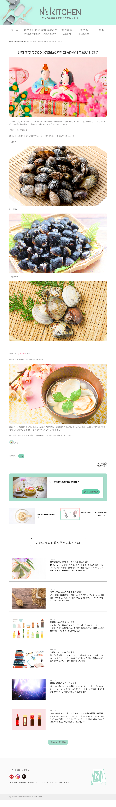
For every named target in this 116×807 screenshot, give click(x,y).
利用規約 (57, 789)
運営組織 (32, 789)
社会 (21, 456)
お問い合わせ (67, 789)
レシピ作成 (14, 789)
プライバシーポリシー (44, 789)
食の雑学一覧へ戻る (58, 749)
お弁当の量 (23, 789)
